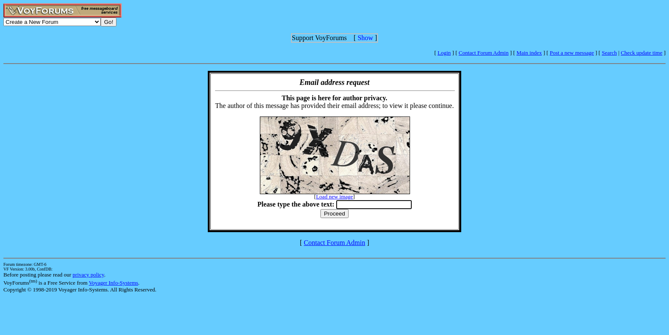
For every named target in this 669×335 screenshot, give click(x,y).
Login (444, 53)
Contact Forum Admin (484, 53)
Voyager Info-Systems (113, 283)
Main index (529, 53)
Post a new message (572, 53)
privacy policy (88, 274)
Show (365, 37)
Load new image (334, 196)
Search (609, 53)
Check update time (641, 53)
